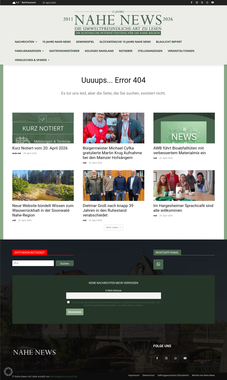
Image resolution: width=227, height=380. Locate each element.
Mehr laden (113, 227)
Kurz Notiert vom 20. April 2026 (40, 148)
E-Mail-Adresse (114, 290)
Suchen (64, 263)
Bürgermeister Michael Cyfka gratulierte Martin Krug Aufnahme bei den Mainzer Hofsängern (112, 153)
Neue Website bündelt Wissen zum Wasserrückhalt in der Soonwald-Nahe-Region (43, 210)
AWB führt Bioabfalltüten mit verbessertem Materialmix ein (179, 150)
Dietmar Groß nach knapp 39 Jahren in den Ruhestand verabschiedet (108, 210)
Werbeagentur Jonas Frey (63, 376)
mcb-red (16, 153)
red (84, 162)
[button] (8, 371)
